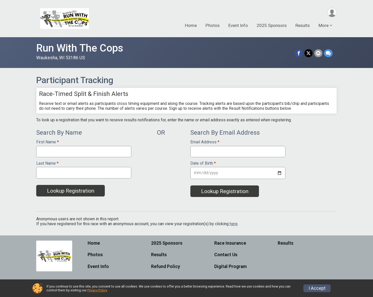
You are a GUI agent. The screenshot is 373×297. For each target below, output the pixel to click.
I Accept (317, 288)
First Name (47, 142)
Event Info (238, 25)
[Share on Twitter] (308, 53)
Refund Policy (165, 266)
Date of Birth (203, 163)
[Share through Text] (328, 53)
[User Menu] (332, 12)
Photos (213, 25)
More (324, 25)
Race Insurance (230, 243)
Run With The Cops (79, 48)
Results (302, 25)
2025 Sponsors (272, 25)
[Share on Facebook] (299, 53)
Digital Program (230, 266)
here (234, 223)
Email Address (204, 142)
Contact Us (225, 254)
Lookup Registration (70, 191)
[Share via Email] (318, 53)
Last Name (47, 163)
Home (191, 25)
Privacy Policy (97, 290)
